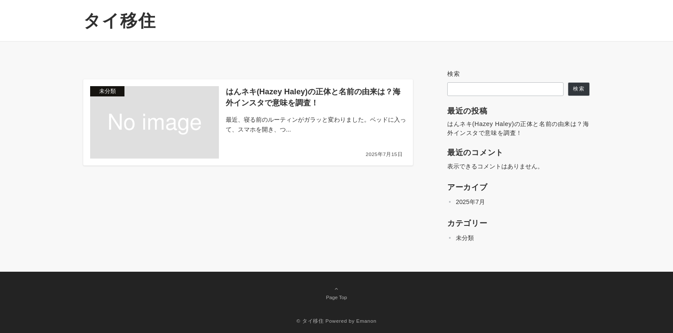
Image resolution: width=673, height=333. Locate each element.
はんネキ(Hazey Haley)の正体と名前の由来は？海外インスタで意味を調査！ (518, 128)
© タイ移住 (310, 321)
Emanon (366, 321)
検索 (454, 73)
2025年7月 (470, 201)
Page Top (336, 292)
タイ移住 (119, 20)
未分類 (465, 237)
